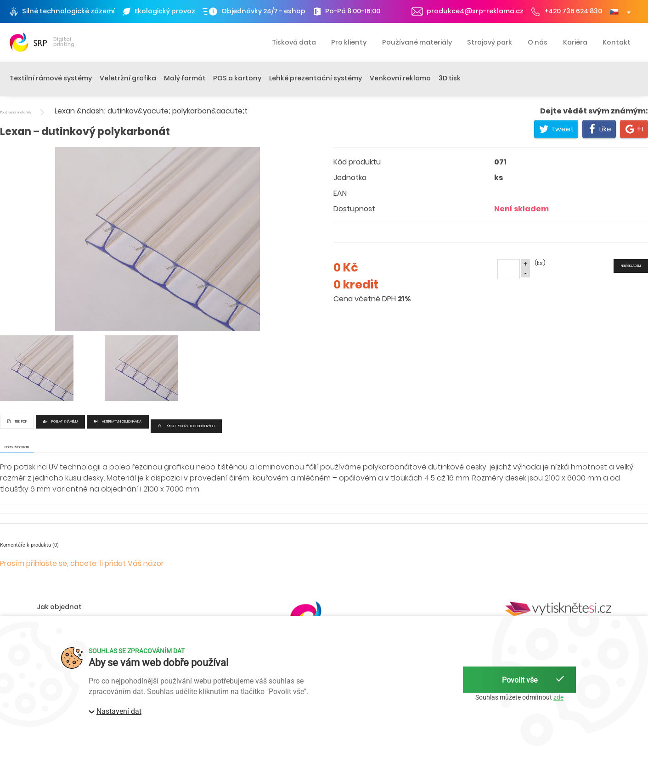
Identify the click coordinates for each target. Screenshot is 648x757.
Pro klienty (348, 42)
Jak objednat (59, 606)
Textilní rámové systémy (51, 78)
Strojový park (489, 42)
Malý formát (185, 78)
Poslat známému (60, 421)
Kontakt (617, 42)
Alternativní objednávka (117, 421)
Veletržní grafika (128, 78)
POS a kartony (237, 78)
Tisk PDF (17, 421)
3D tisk (450, 78)
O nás (537, 42)
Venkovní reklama (400, 78)
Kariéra (575, 42)
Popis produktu (17, 447)
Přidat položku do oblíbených (186, 426)
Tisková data (294, 42)
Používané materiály (417, 42)
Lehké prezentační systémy (315, 78)
